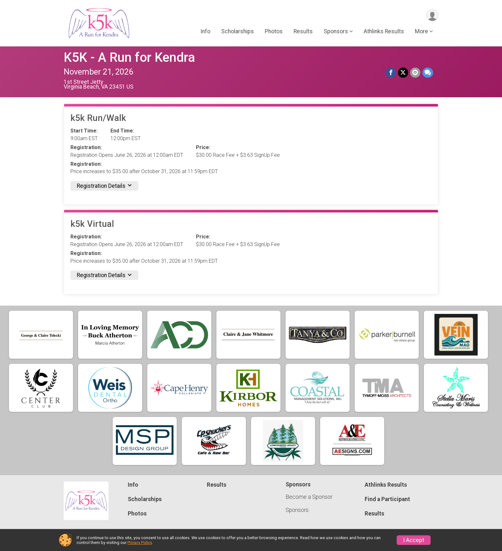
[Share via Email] (415, 73)
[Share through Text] (427, 73)
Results (303, 31)
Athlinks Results (384, 31)
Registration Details (104, 186)
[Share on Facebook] (391, 73)
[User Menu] (432, 15)
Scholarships (237, 31)
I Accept (413, 540)
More (421, 31)
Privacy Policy (139, 542)
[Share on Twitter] (403, 73)
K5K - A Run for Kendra (129, 57)
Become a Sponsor (309, 497)
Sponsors (297, 510)
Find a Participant (387, 499)
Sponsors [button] (336, 31)
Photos (274, 31)
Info (205, 31)
